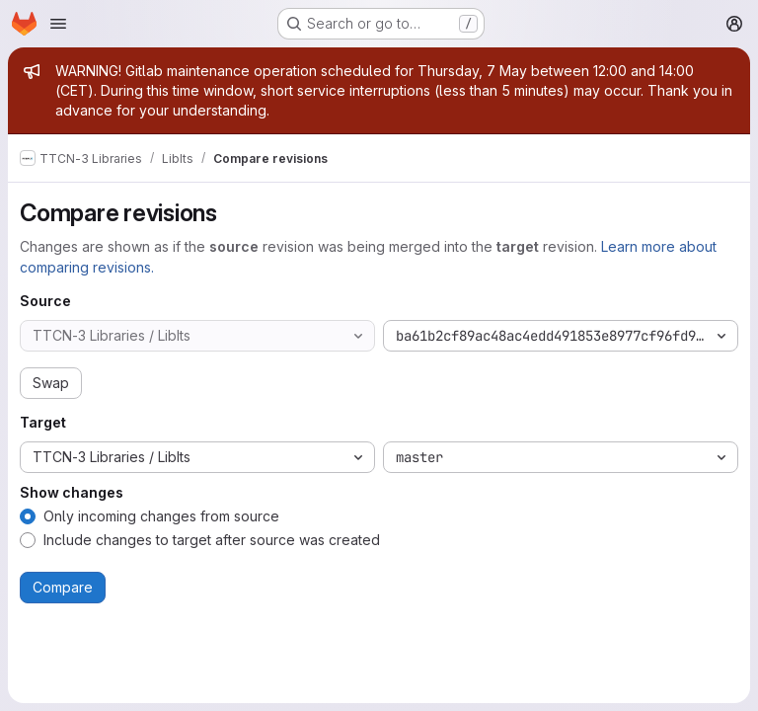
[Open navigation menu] (58, 24)
